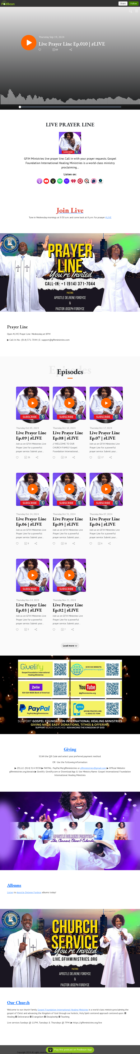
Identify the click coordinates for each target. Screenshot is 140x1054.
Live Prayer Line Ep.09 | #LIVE (31, 435)
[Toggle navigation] (136, 11)
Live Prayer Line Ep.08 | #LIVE (68, 435)
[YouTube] (46, 181)
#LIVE (108, 217)
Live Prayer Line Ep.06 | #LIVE (31, 521)
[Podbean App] (53, 180)
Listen (10, 892)
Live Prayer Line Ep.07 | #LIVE (105, 435)
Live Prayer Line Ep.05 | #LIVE (68, 521)
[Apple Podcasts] (39, 180)
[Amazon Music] (66, 180)
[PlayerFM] (80, 180)
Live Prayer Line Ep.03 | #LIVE (31, 607)
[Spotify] (59, 180)
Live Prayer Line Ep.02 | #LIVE (68, 607)
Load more (70, 645)
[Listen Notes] (87, 180)
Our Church (18, 1002)
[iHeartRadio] (73, 180)
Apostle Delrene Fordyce (29, 892)
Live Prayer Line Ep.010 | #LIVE (72, 44)
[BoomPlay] (100, 180)
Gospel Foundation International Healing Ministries (63, 1009)
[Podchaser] (93, 180)
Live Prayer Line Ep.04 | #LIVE (105, 521)
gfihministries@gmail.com (93, 768)
